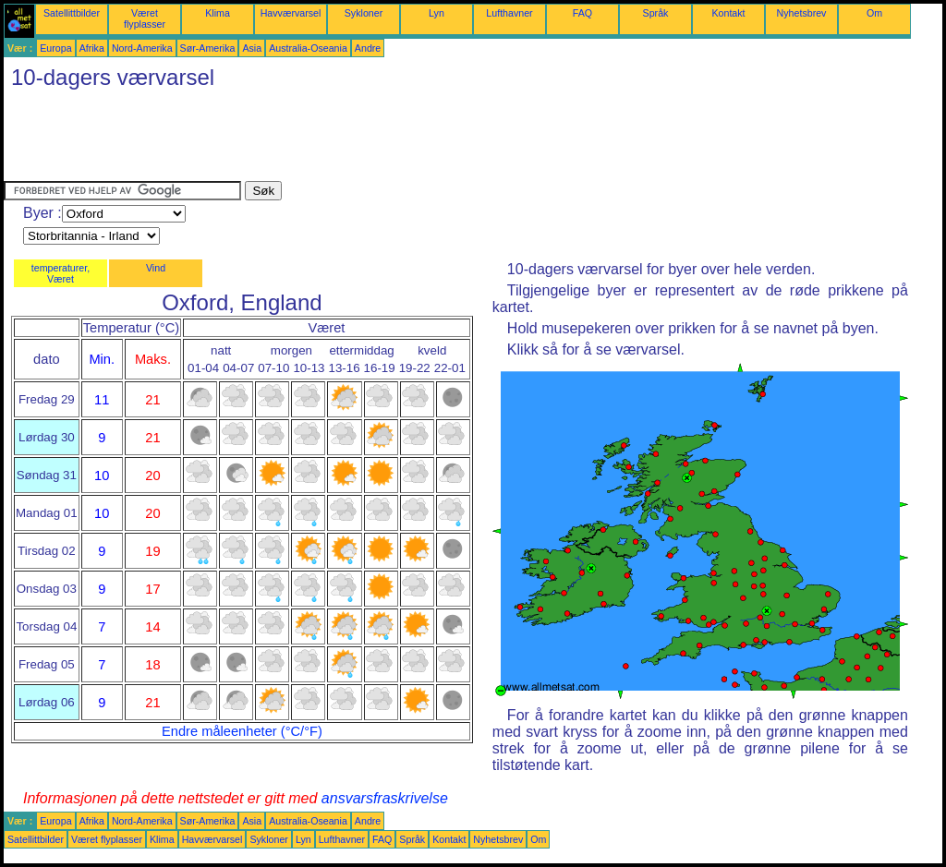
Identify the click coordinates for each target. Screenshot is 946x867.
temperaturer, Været (60, 273)
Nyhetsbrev (802, 12)
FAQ (582, 12)
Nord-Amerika (142, 48)
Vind (155, 267)
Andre (368, 48)
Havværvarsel (291, 12)
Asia (251, 48)
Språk (656, 12)
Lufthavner (509, 12)
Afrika (91, 48)
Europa (55, 48)
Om (874, 12)
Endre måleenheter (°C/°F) (242, 731)
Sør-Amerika (208, 48)
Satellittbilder (71, 12)
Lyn (436, 12)
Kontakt (728, 12)
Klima (217, 12)
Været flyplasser (144, 18)
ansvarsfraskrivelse (384, 798)
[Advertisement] (340, 139)
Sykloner (363, 12)
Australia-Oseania (308, 48)
